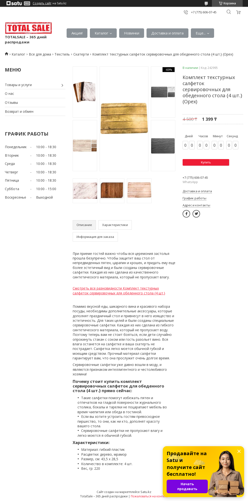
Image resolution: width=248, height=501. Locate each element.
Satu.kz (145, 492)
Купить (206, 162)
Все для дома (40, 54)
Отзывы (11, 102)
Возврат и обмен (19, 111)
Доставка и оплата (167, 33)
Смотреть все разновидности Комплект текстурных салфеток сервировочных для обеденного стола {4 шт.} (119, 290)
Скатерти (81, 54)
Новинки (131, 33)
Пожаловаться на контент (149, 496)
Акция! (77, 33)
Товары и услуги (18, 84)
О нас (9, 93)
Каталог (101, 33)
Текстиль (62, 54)
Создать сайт (42, 3)
